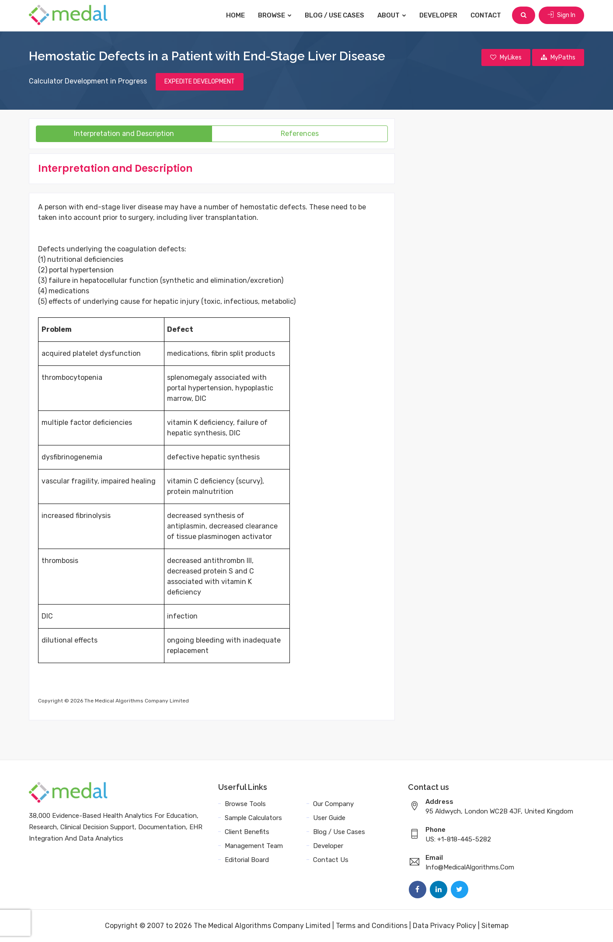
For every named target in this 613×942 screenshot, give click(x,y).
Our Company (333, 804)
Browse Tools (245, 804)
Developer (438, 15)
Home (235, 15)
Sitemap (495, 925)
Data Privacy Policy (444, 925)
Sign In (561, 15)
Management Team (254, 846)
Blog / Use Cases (334, 15)
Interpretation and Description (124, 133)
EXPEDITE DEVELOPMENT (199, 81)
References (300, 133)
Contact (485, 15)
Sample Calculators (253, 818)
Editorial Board (247, 860)
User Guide (329, 818)
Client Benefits (247, 832)
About (391, 15)
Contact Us (330, 860)
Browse (275, 15)
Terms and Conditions (372, 925)
